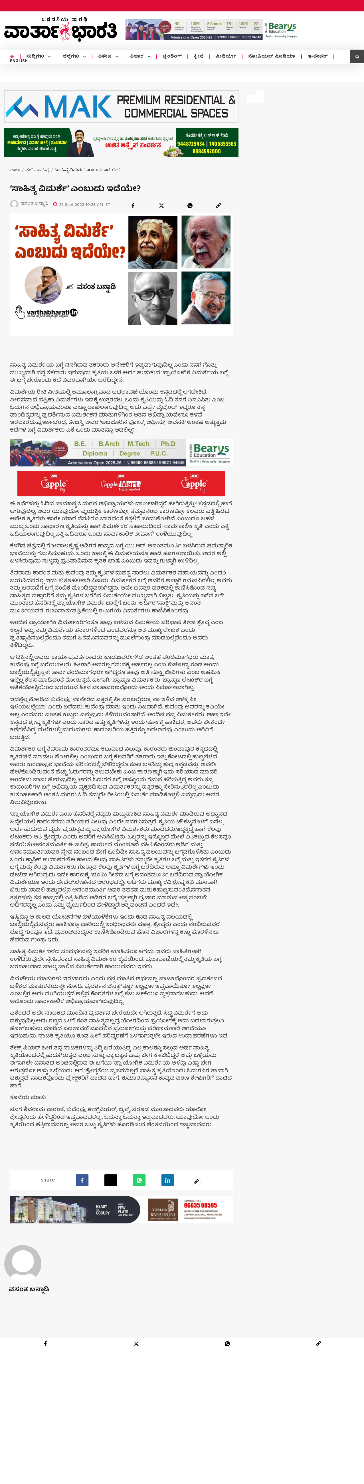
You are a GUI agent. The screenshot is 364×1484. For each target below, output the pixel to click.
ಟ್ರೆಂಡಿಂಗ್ (172, 56)
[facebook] (133, 205)
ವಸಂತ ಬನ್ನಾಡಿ (29, 1289)
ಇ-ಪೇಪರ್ (318, 56)
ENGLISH (19, 61)
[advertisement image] (212, 29)
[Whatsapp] (139, 1179)
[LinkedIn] (167, 1179)
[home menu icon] (12, 57)
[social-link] (196, 1180)
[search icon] (357, 56)
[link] (218, 205)
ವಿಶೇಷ (105, 56)
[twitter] (161, 205)
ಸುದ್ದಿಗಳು (36, 56)
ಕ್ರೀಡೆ (199, 56)
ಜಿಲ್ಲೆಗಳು (72, 56)
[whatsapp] (190, 205)
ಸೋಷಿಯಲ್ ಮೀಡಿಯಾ (272, 56)
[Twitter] (110, 1179)
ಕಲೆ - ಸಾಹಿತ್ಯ (37, 170)
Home (14, 170)
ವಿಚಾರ (137, 56)
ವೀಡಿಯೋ (226, 56)
